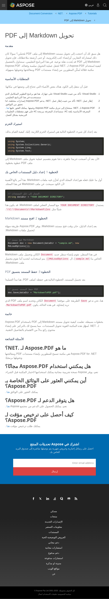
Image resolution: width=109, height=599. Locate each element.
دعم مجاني (53, 542)
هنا (7, 108)
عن (53, 573)
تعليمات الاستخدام (50, 594)
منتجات (53, 516)
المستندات (54, 532)
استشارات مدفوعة (54, 558)
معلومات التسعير (53, 526)
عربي (89, 5)
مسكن (53, 511)
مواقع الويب (54, 568)
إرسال (54, 471)
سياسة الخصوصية (64, 594)
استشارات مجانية (53, 547)
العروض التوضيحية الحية (53, 537)
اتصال (40, 594)
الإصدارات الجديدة (54, 521)
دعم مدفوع (53, 552)
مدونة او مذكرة (53, 563)
